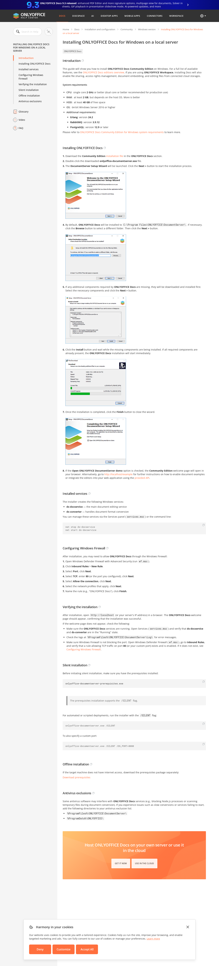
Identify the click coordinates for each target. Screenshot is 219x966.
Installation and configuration (100, 29)
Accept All (87, 949)
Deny (40, 949)
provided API (142, 477)
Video (22, 119)
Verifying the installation (33, 84)
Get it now (121, 863)
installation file (114, 156)
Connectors (154, 15)
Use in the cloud (144, 863)
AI (92, 15)
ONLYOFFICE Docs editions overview (103, 72)
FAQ (21, 128)
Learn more (153, 938)
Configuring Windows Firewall (31, 76)
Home (66, 29)
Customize (63, 949)
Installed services (29, 69)
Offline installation (29, 95)
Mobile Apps (132, 15)
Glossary (23, 111)
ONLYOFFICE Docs (72, 51)
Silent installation (29, 90)
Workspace (176, 15)
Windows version (147, 29)
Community (127, 29)
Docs (62, 15)
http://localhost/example (118, 474)
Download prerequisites (76, 777)
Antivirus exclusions (30, 101)
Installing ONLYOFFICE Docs (34, 63)
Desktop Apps (109, 15)
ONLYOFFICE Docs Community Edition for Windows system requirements (122, 132)
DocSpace (78, 15)
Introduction (26, 58)
